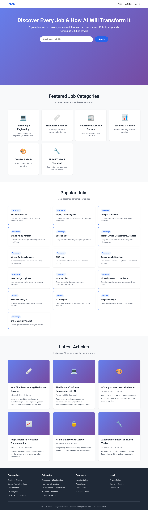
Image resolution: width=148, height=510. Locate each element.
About (137, 4)
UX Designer (13, 492)
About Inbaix (81, 484)
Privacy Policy (115, 480)
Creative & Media (49, 495)
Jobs (120, 4)
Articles (128, 4)
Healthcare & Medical (50, 484)
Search (101, 39)
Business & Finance (50, 492)
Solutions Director (15, 480)
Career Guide (81, 488)
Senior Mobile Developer (18, 484)
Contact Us (114, 488)
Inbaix (11, 4)
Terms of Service (117, 484)
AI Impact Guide (82, 492)
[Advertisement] (74, 59)
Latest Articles (82, 480)
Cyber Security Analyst (17, 495)
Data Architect (13, 488)
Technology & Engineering (52, 480)
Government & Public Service (53, 488)
